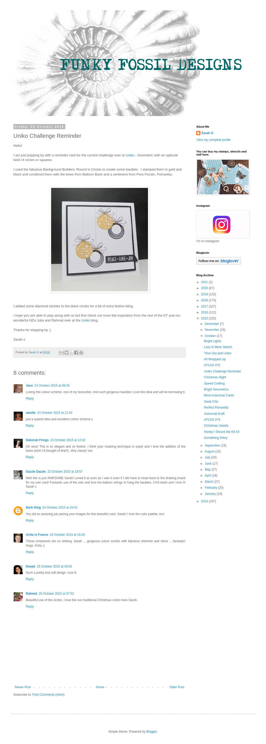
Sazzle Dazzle (36, 471)
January (211, 494)
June (208, 463)
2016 (205, 312)
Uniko (130, 155)
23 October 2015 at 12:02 (67, 440)
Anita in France (37, 534)
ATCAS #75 (212, 365)
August (210, 451)
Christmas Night (215, 377)
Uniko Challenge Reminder (222, 371)
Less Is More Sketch (218, 347)
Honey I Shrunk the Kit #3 (221, 432)
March (209, 482)
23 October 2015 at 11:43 (54, 413)
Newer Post (23, 687)
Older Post (176, 687)
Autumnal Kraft (214, 414)
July (208, 457)
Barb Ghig (33, 507)
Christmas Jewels (216, 425)
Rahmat (31, 593)
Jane (29, 385)
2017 (205, 306)
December (212, 324)
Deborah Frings (37, 440)
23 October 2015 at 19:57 (64, 471)
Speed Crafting (214, 383)
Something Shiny (216, 438)
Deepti (30, 566)
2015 (205, 318)
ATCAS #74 (212, 419)
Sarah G (207, 133)
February (211, 487)
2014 (205, 501)
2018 (205, 300)
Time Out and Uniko (217, 353)
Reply (30, 398)
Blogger (151, 731)
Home (100, 687)
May (208, 469)
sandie (31, 413)
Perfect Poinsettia (216, 407)
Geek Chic (211, 401)
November (212, 330)
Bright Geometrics (216, 389)
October (211, 336)
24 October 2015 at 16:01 (59, 507)
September (213, 445)
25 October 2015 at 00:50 (54, 566)
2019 (205, 294)
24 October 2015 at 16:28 (67, 534)
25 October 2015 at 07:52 (56, 593)
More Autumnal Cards (219, 395)
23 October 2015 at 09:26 (51, 385)
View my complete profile (213, 140)
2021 (205, 282)
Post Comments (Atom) (48, 694)
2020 (205, 288)
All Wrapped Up (215, 359)
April (208, 475)
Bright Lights (212, 341)
